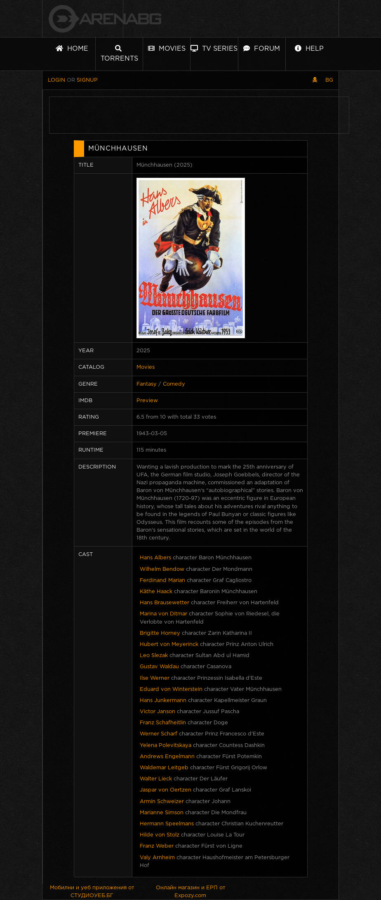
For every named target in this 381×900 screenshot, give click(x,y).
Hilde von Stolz (159, 835)
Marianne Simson (161, 812)
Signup (87, 80)
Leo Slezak (154, 655)
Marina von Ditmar (163, 614)
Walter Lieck (156, 779)
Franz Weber (157, 846)
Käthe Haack (156, 591)
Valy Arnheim (157, 857)
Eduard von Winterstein (171, 689)
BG (329, 80)
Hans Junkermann (163, 700)
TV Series (214, 48)
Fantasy (146, 384)
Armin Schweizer (162, 801)
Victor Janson (157, 711)
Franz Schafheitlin (163, 723)
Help (309, 48)
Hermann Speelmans (167, 824)
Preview (147, 400)
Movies (167, 48)
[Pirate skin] (315, 80)
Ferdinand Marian (162, 580)
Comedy (174, 384)
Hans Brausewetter (164, 603)
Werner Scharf (158, 734)
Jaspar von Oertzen (165, 790)
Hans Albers (155, 558)
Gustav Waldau (159, 666)
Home (72, 48)
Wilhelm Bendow (162, 569)
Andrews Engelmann (167, 756)
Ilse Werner (154, 678)
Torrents (119, 53)
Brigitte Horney (160, 633)
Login (56, 80)
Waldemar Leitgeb (164, 768)
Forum (261, 48)
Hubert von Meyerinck (169, 644)
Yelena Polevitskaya (165, 745)
